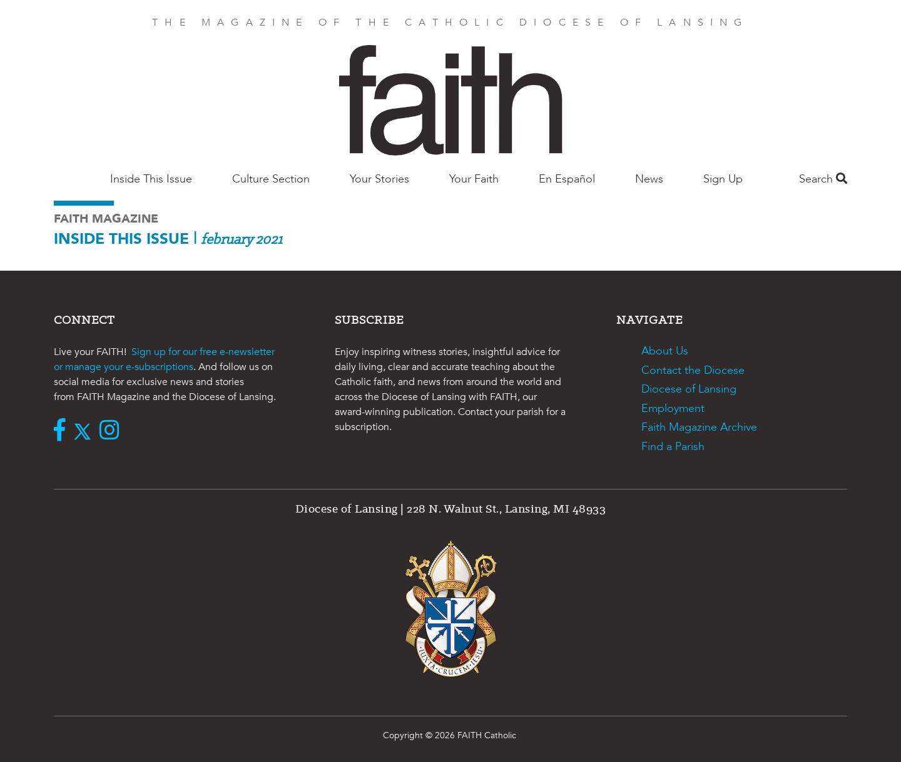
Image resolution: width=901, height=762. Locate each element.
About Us (664, 351)
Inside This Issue (151, 179)
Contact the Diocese (693, 370)
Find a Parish (673, 446)
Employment (673, 408)
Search (823, 179)
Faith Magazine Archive (699, 427)
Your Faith (474, 179)
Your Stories (379, 179)
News (649, 179)
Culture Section (271, 179)
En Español (567, 179)
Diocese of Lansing (688, 389)
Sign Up (723, 179)
